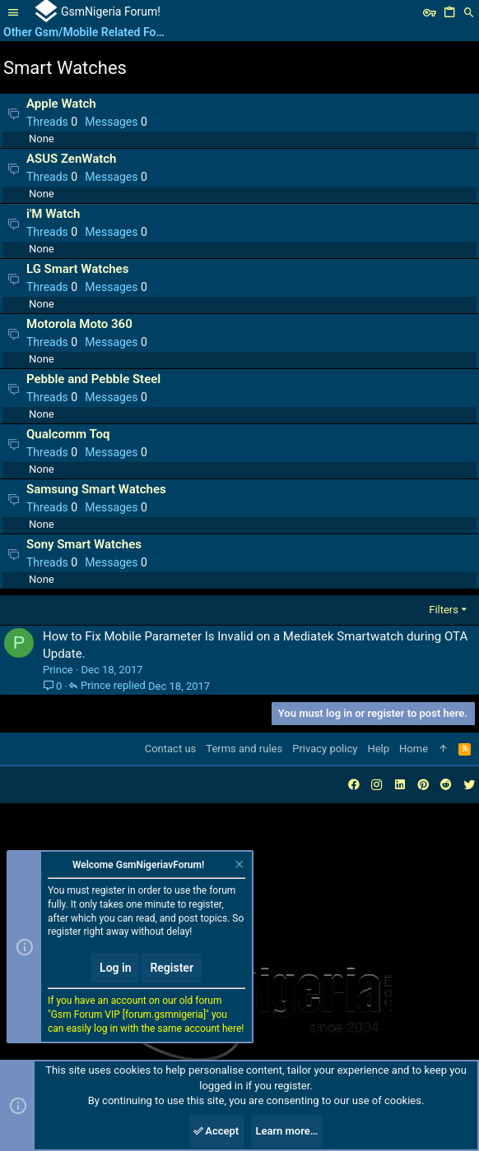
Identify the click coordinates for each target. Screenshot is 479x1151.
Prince (58, 669)
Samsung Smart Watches (96, 489)
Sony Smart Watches (84, 544)
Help (378, 748)
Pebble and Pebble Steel (93, 379)
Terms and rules (244, 748)
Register (171, 967)
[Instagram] (377, 785)
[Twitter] (469, 785)
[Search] (469, 13)
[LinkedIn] (400, 785)
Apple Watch (61, 103)
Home (413, 748)
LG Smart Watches (77, 268)
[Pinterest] (423, 785)
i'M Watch (53, 213)
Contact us (171, 748)
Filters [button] (443, 609)
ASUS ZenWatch (71, 158)
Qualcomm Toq (67, 434)
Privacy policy (324, 748)
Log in (115, 967)
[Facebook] (353, 785)
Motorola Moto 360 (79, 324)
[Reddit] (446, 785)
